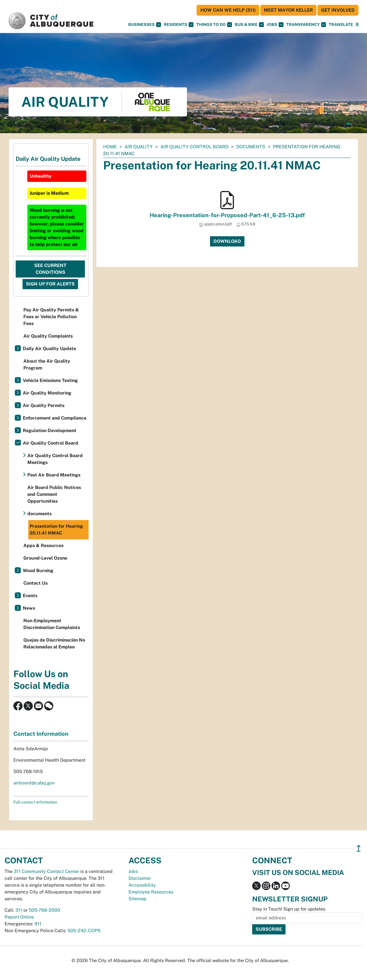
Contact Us (35, 583)
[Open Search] (357, 24)
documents (250, 146)
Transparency (306, 24)
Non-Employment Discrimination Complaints (51, 624)
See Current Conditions (50, 269)
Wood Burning (38, 570)
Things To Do (214, 24)
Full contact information (35, 802)
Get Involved (338, 10)
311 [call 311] (18, 910)
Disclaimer (140, 878)
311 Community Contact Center (46, 871)
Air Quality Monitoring (47, 393)
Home (110, 146)
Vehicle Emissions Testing (50, 380)
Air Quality (139, 146)
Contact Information (40, 733)
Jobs (275, 24)
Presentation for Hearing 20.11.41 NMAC (56, 529)
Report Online (19, 917)
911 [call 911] (37, 923)
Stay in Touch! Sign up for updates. (289, 909)
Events (30, 595)
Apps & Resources (43, 545)
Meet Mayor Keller (288, 10)
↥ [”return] (358, 848)
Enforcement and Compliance (54, 418)
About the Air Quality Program (46, 364)
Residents (178, 24)
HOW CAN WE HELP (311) (228, 10)
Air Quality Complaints (48, 336)
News (29, 608)
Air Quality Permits (43, 405)
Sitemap (137, 898)
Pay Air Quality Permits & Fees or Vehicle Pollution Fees (51, 316)
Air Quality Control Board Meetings (55, 459)
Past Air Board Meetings (53, 475)
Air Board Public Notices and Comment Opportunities (54, 494)
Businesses (144, 24)
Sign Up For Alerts (50, 284)
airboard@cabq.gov (34, 783)
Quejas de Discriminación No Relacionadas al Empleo (54, 643)
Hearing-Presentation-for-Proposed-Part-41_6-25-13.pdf (227, 215)
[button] (341, 24)
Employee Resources (151, 892)
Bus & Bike (249, 24)
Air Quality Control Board (194, 146)
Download (227, 241)
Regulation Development (49, 430)
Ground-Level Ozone (45, 558)
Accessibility (142, 885)
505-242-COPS (84, 930)
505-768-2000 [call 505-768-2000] (44, 910)
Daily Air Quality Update (49, 348)
